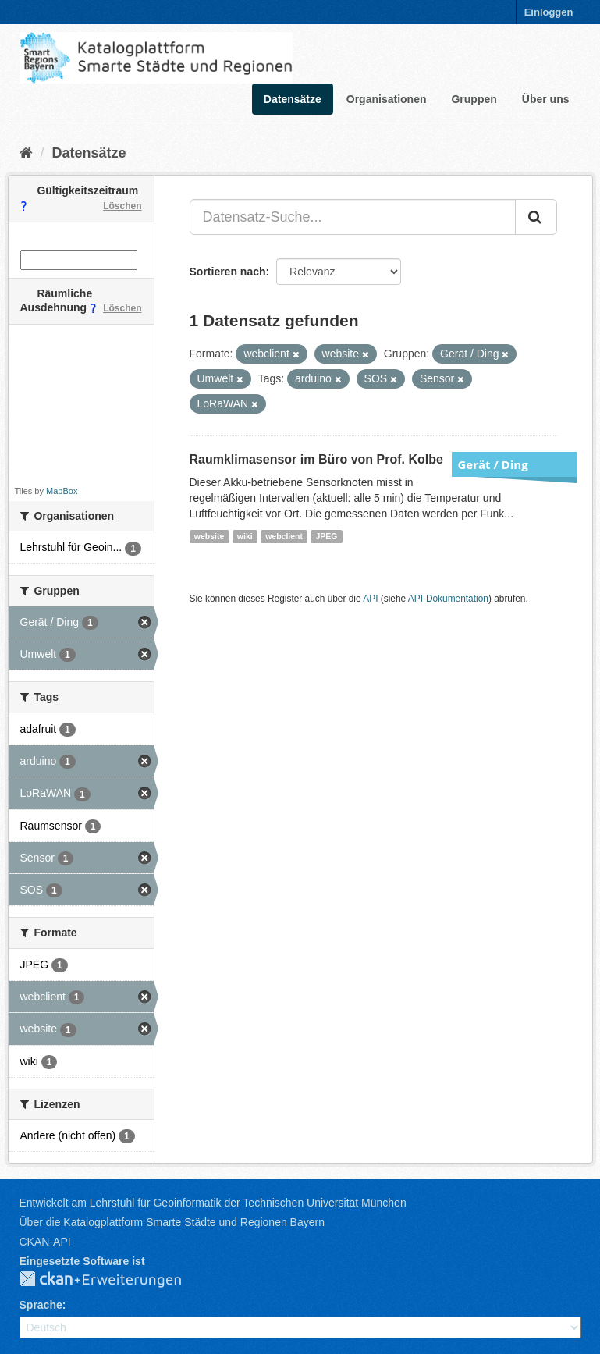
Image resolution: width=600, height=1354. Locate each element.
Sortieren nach (228, 271)
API (370, 598)
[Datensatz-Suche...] (353, 217)
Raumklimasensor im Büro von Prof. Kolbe (316, 459)
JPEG (326, 536)
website (209, 536)
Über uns (546, 99)
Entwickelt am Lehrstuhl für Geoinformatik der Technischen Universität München (213, 1202)
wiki (245, 536)
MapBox (61, 491)
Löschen (122, 206)
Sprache (41, 1305)
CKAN (113, 1279)
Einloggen (548, 12)
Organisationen (386, 99)
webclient (284, 536)
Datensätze (292, 99)
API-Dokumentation (448, 598)
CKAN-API (45, 1241)
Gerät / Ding (493, 464)
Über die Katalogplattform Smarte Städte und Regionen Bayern (172, 1222)
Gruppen (473, 99)
